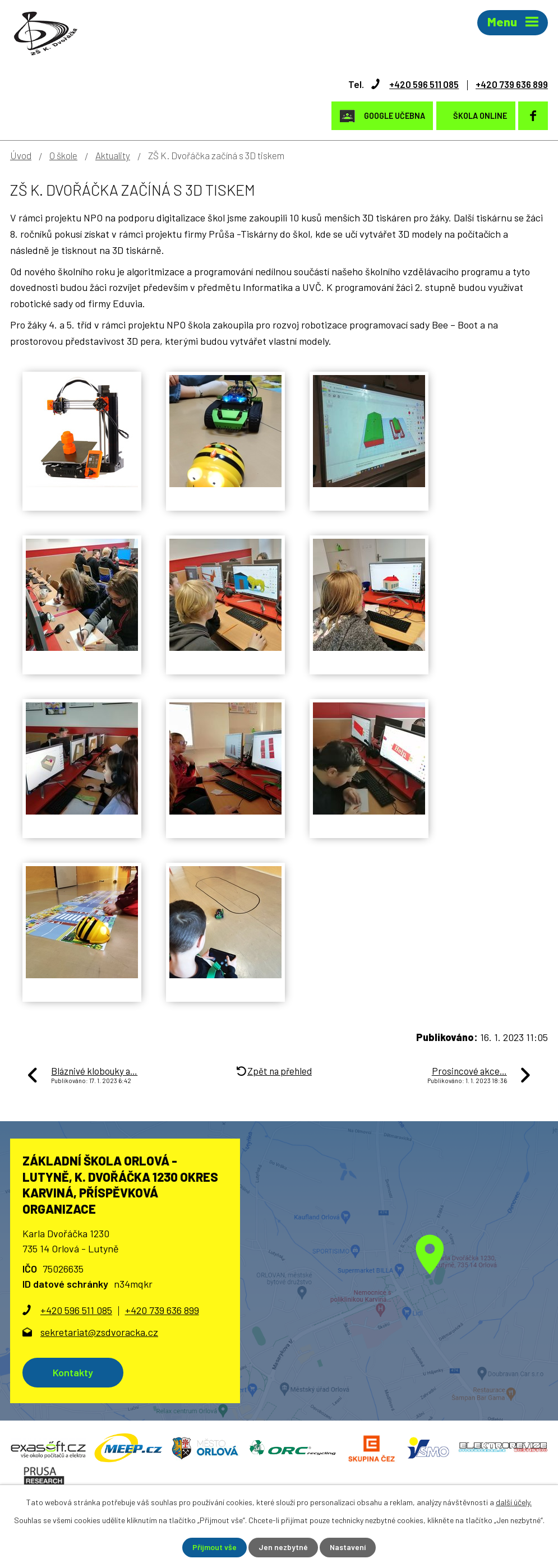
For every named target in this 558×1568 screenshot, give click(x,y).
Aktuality (112, 154)
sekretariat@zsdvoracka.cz (99, 1331)
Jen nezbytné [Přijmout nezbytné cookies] (283, 1547)
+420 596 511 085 (416, 83)
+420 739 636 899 (509, 83)
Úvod (20, 154)
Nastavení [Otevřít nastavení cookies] (348, 1547)
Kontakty (74, 1372)
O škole (63, 154)
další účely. (514, 1502)
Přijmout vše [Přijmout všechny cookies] (214, 1547)
